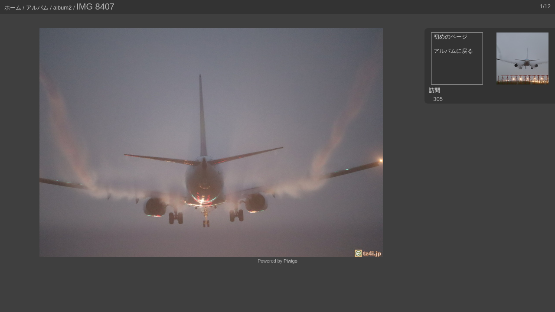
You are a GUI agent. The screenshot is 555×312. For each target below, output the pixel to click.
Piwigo (290, 260)
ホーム (12, 7)
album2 (62, 7)
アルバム (37, 7)
